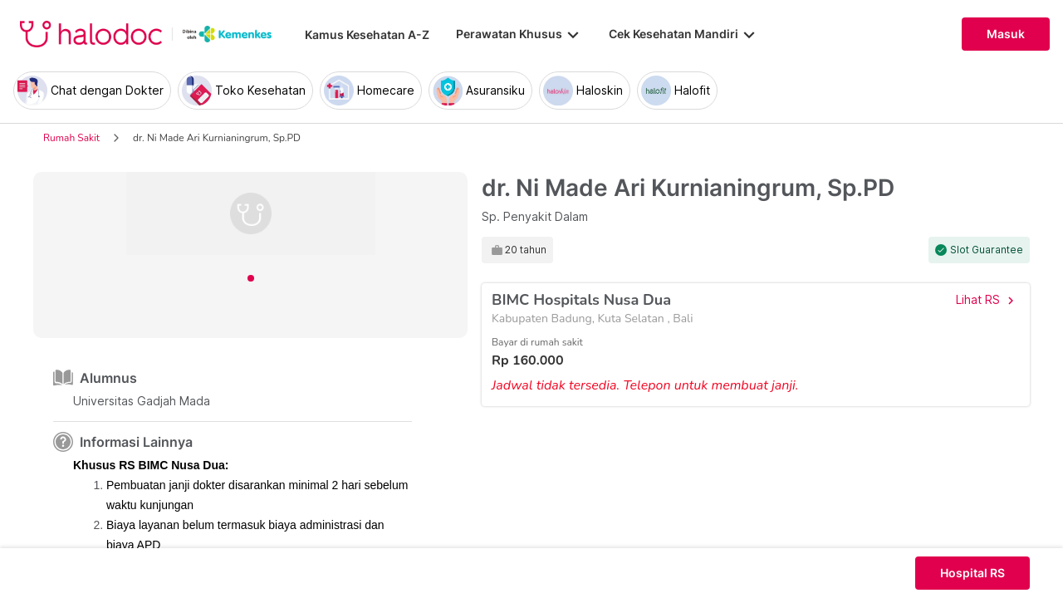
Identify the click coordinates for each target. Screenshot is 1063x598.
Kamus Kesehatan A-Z (367, 34)
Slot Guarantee (986, 250)
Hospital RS (972, 573)
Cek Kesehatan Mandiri (683, 34)
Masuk (1006, 34)
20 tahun (525, 250)
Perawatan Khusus (519, 34)
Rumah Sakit (71, 138)
